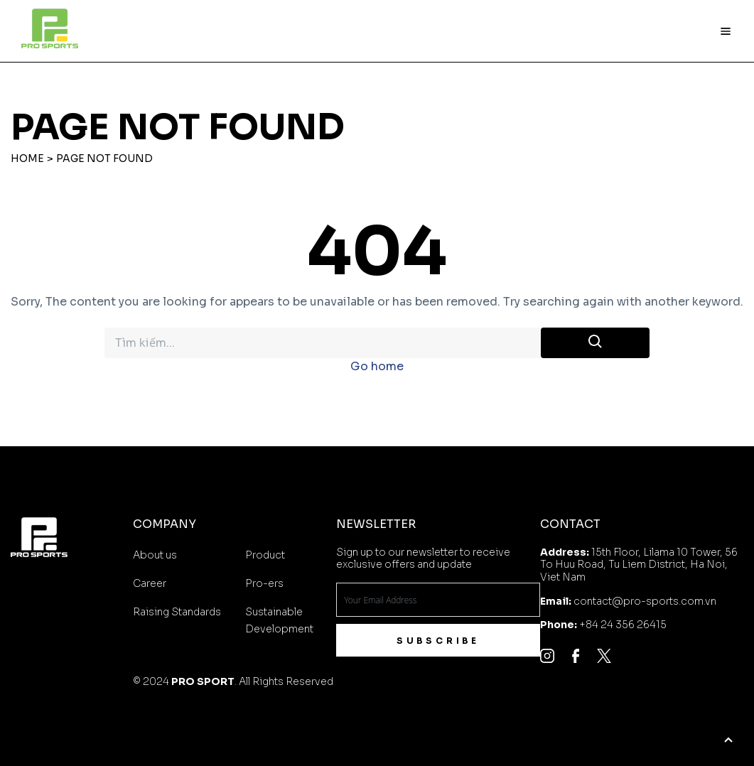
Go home (377, 366)
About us (155, 555)
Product (265, 555)
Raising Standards (177, 611)
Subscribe (438, 640)
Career (149, 583)
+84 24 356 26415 (623, 624)
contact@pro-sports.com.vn (644, 601)
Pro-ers (264, 583)
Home (27, 158)
